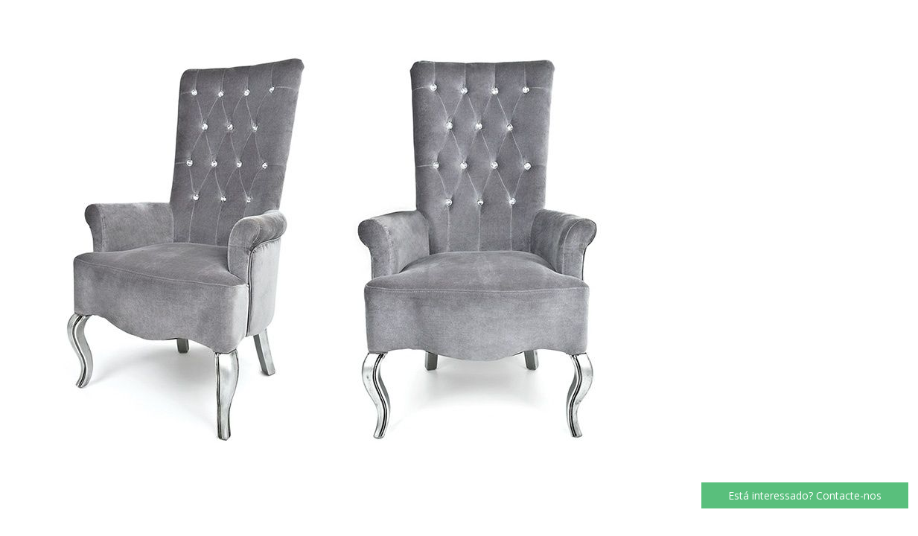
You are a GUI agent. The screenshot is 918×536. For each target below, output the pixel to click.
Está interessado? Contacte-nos (805, 495)
